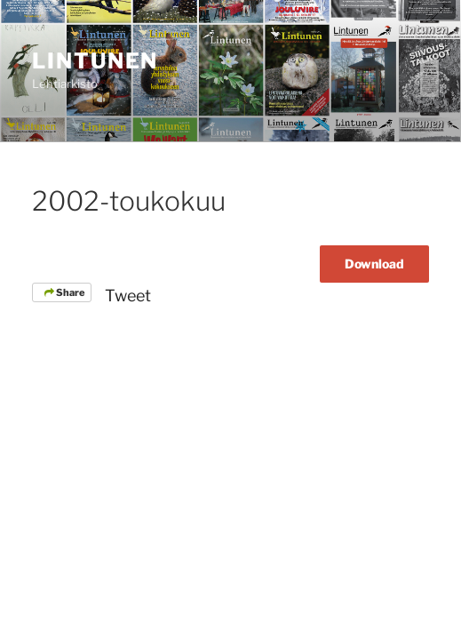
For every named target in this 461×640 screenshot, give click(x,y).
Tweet (128, 295)
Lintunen (95, 61)
